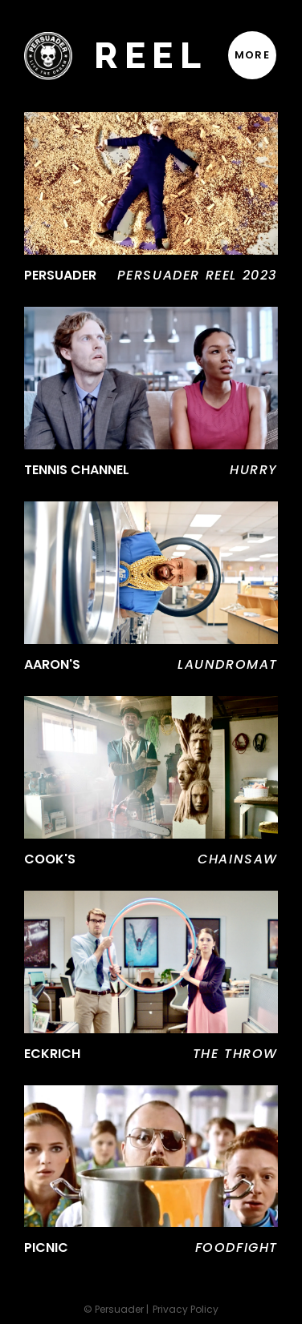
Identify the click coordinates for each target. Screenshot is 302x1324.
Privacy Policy (185, 1309)
